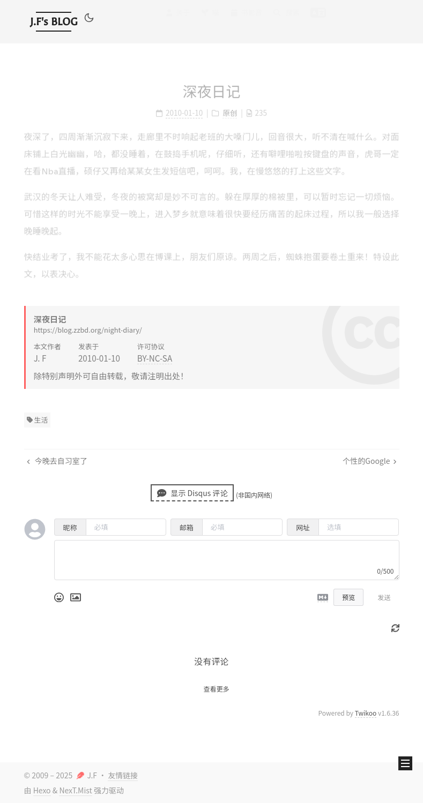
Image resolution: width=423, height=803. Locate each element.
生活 (37, 420)
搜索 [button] (286, 20)
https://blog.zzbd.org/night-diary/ (88, 330)
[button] (89, 19)
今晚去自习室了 (57, 460)
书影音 (246, 21)
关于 (177, 22)
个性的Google (369, 460)
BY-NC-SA (154, 358)
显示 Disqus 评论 (192, 492)
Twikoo (366, 712)
